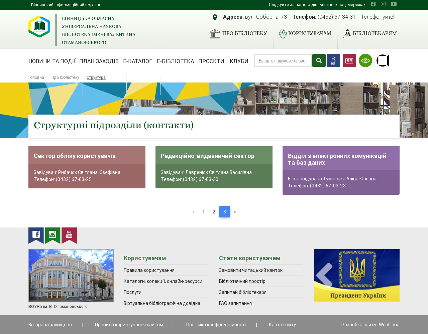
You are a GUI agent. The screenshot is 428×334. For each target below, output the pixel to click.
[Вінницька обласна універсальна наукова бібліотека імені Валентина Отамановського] (39, 26)
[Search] (283, 60)
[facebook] (373, 4)
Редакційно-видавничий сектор (207, 156)
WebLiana (389, 325)
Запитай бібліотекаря (242, 292)
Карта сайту (282, 325)
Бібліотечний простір (242, 281)
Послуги (132, 292)
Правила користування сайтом (129, 325)
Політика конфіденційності (216, 325)
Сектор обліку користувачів (75, 156)
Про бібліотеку (235, 33)
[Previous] (193, 211)
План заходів (99, 61)
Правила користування (149, 270)
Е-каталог (137, 61)
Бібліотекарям (367, 33)
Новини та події (52, 61)
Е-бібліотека (175, 61)
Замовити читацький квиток (251, 270)
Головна (36, 77)
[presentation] (324, 275)
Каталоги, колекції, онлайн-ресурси (163, 281)
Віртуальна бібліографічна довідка (162, 303)
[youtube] (394, 4)
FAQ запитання (235, 303)
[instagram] (383, 4)
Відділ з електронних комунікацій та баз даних (337, 159)
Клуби (239, 61)
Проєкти (211, 61)
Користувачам (302, 34)
